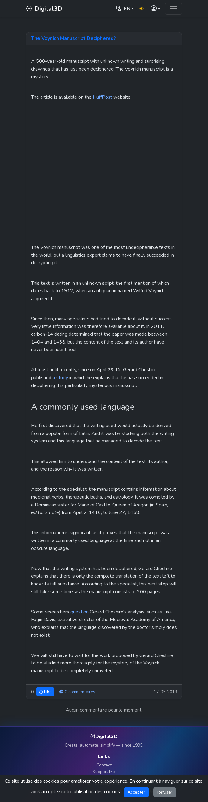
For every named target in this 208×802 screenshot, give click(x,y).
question (79, 612)
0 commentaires (77, 692)
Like (45, 692)
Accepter (136, 792)
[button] (155, 9)
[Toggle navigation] (173, 9)
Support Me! (104, 772)
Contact (104, 765)
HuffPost (102, 97)
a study (60, 377)
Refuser (164, 792)
